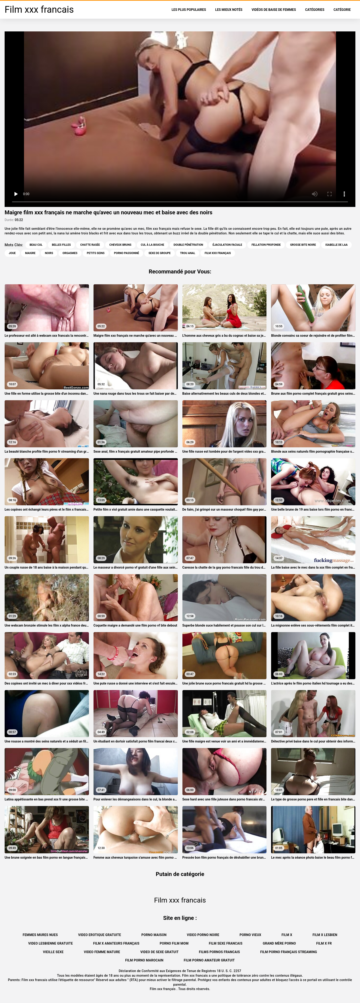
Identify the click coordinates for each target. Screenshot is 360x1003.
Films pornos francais (219, 952)
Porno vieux (250, 935)
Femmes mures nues (40, 935)
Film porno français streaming (288, 952)
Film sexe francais (225, 943)
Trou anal (187, 253)
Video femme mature (102, 952)
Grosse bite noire (303, 244)
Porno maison (153, 935)
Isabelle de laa (336, 244)
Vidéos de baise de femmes (274, 10)
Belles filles (61, 244)
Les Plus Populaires (189, 10)
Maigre (30, 253)
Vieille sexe (53, 952)
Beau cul (36, 244)
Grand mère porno (279, 943)
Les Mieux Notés (228, 10)
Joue (12, 253)
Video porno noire (203, 935)
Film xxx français (163, 989)
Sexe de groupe (159, 253)
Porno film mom (174, 943)
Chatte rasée (90, 244)
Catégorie (342, 10)
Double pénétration (188, 244)
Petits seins (96, 253)
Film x (286, 935)
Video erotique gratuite (99, 935)
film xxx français (218, 253)
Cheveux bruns (120, 244)
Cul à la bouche (152, 244)
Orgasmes (70, 253)
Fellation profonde (266, 244)
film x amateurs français (116, 943)
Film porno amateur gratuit (209, 960)
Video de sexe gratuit (159, 952)
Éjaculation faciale (227, 244)
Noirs (49, 253)
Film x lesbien (324, 935)
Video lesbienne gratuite (50, 943)
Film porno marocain (144, 960)
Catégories (314, 10)
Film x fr (324, 943)
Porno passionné (126, 253)
